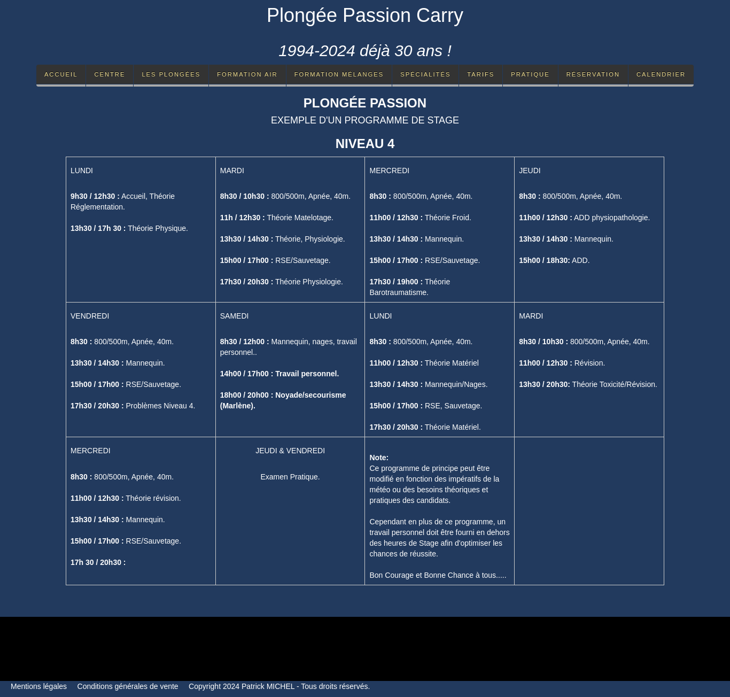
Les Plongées (171, 74)
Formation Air (247, 74)
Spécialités (425, 74)
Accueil (61, 74)
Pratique (530, 74)
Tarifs (480, 74)
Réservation (593, 74)
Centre (109, 74)
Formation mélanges (339, 74)
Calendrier (661, 74)
